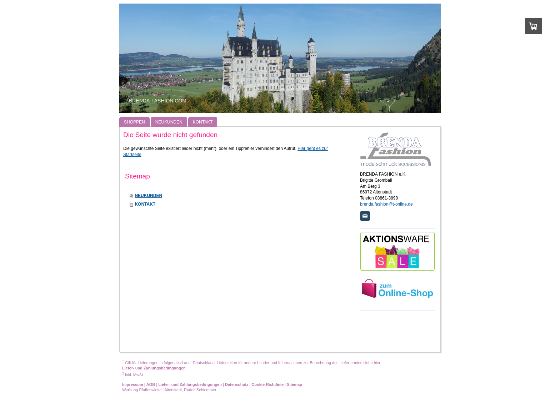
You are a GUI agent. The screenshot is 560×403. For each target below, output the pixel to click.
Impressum (132, 384)
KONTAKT (145, 204)
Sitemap (294, 384)
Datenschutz (236, 384)
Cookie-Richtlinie (267, 384)
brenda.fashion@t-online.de (386, 204)
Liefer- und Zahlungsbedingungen (154, 368)
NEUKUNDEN (148, 195)
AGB (150, 384)
